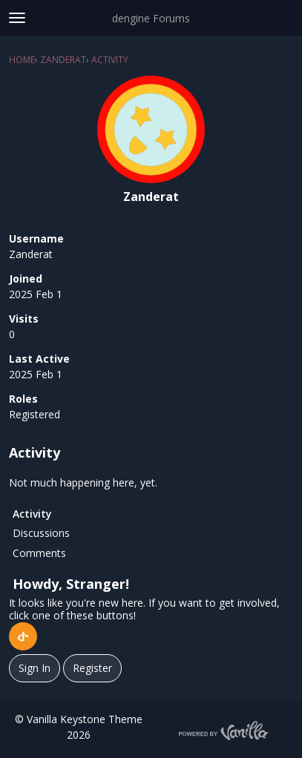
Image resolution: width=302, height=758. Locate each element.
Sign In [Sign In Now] (34, 668)
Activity (32, 514)
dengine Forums (151, 18)
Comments (39, 553)
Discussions (41, 533)
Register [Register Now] (92, 668)
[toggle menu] (17, 18)
